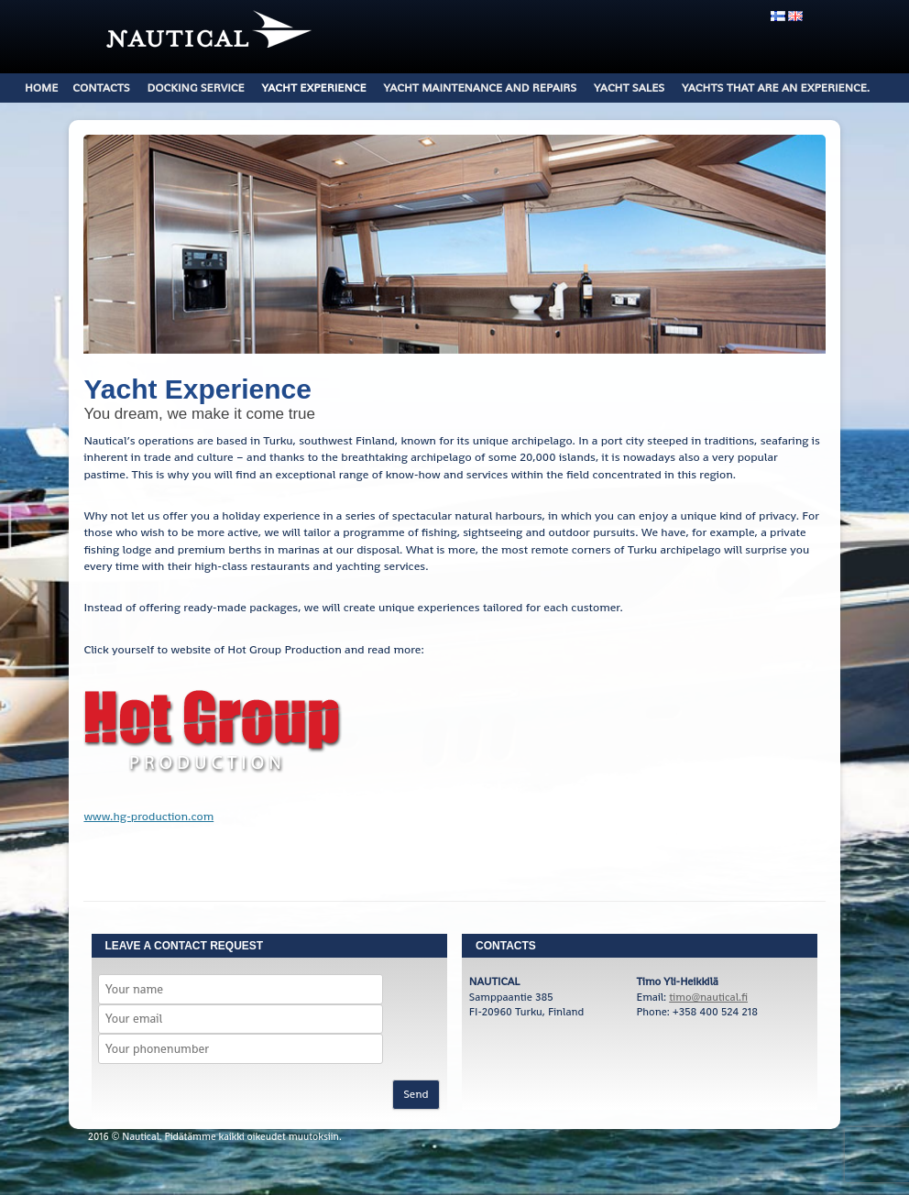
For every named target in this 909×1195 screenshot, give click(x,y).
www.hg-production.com (148, 816)
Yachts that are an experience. (776, 87)
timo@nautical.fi (708, 997)
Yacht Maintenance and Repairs (479, 87)
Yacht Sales (629, 87)
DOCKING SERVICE (196, 87)
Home (41, 87)
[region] (454, 244)
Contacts (100, 87)
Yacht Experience (314, 87)
